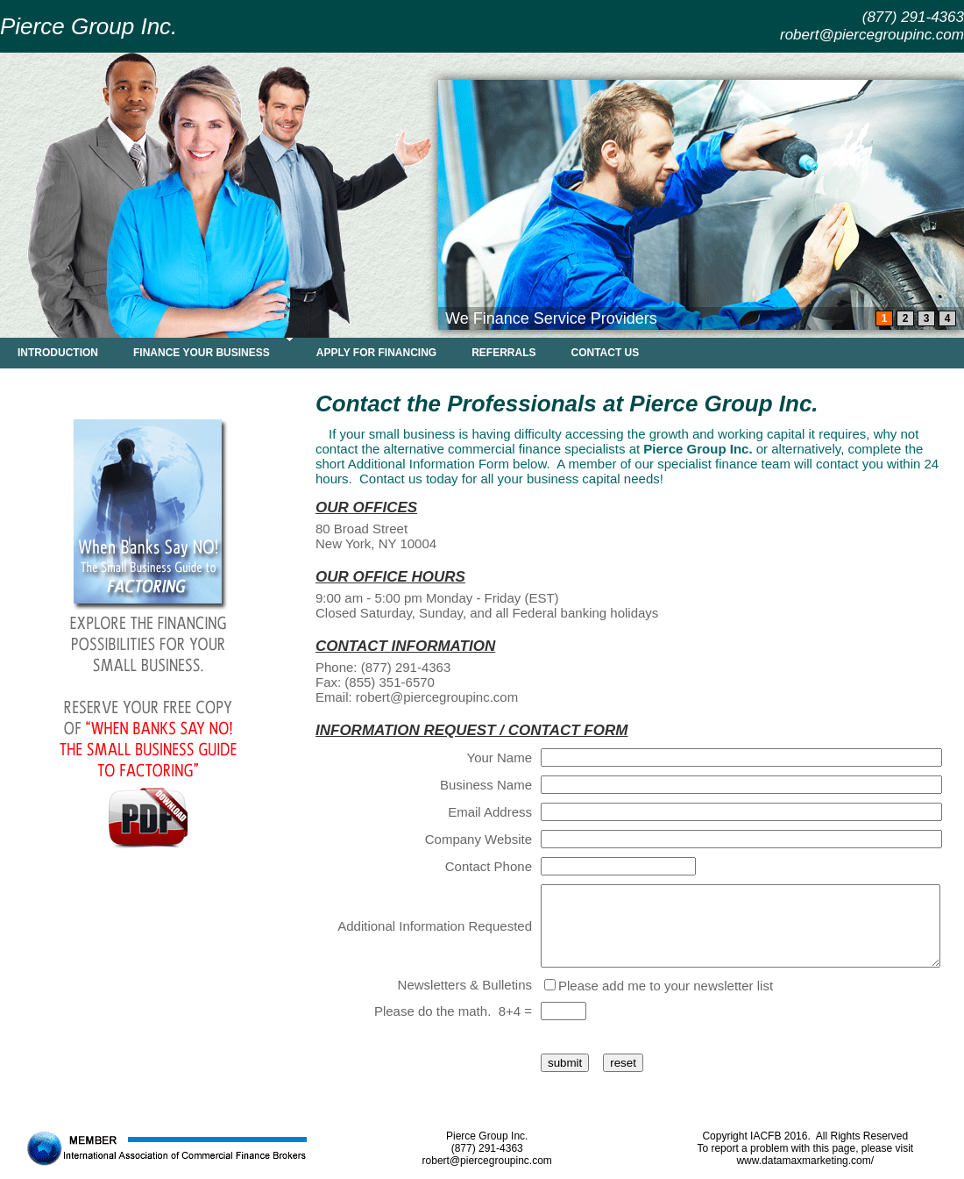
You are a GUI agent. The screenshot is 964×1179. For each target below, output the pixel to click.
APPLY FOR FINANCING (376, 353)
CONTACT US (605, 353)
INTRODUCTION (58, 353)
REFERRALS (503, 353)
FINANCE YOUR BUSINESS (201, 353)
